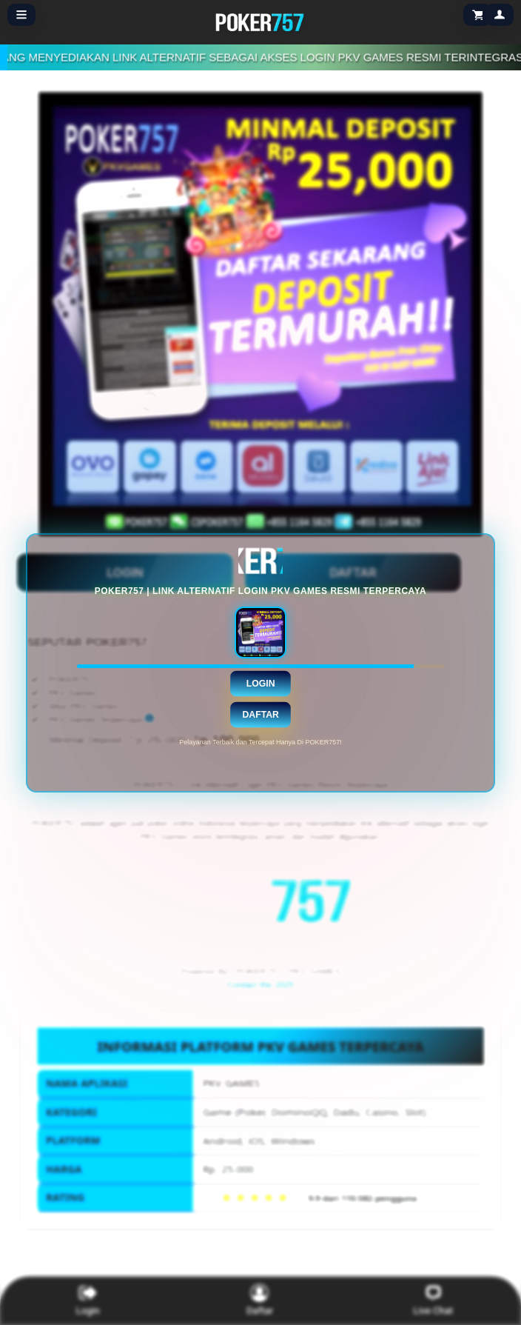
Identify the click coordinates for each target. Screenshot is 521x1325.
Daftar (260, 714)
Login (260, 683)
